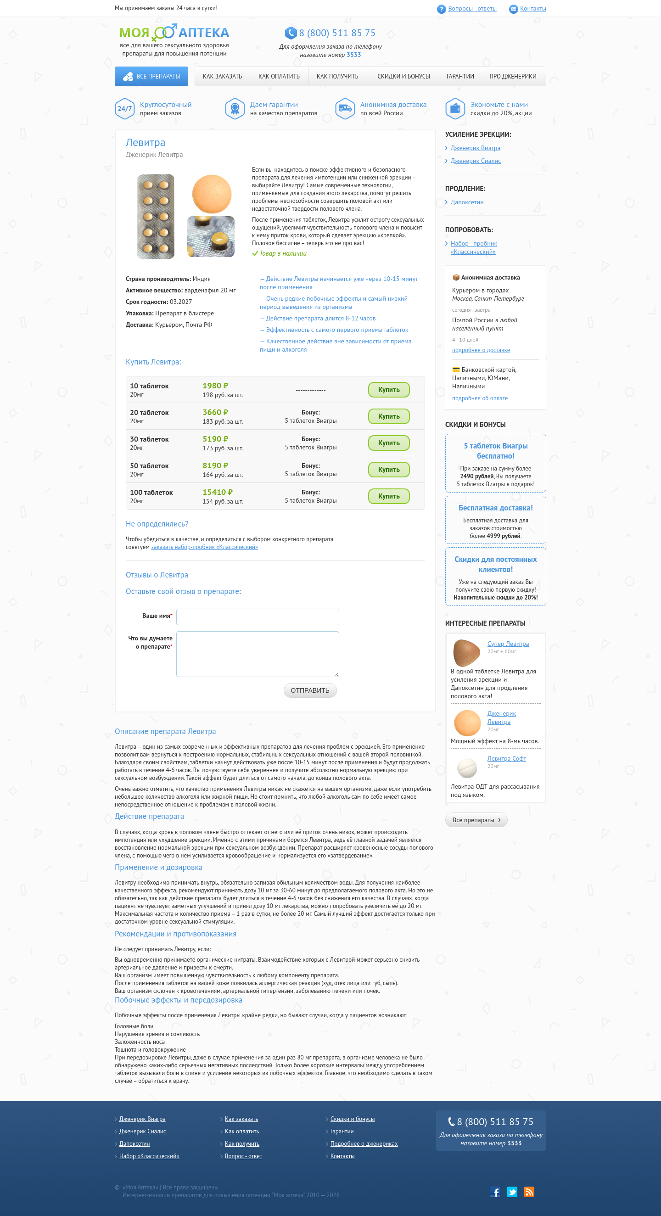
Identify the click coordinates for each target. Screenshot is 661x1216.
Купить (389, 389)
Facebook (495, 1192)
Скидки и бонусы (352, 1119)
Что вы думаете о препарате (150, 642)
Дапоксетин (467, 202)
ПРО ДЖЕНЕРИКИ (512, 76)
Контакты (533, 8)
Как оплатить (242, 1131)
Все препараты (158, 76)
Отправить (310, 690)
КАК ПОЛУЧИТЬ (338, 76)
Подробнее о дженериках (364, 1144)
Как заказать (241, 1119)
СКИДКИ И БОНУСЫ (404, 76)
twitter (512, 1192)
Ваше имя (157, 615)
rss (529, 1192)
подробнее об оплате (480, 398)
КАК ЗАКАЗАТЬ (222, 76)
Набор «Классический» (149, 1156)
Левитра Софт (506, 758)
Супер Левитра (508, 643)
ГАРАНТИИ (460, 76)
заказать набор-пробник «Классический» (204, 547)
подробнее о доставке (481, 350)
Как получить (242, 1144)
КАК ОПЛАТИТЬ (279, 76)
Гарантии (342, 1131)
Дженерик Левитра (501, 717)
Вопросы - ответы (472, 8)
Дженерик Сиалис (476, 161)
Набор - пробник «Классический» (474, 247)
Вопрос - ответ (243, 1156)
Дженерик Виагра (475, 148)
